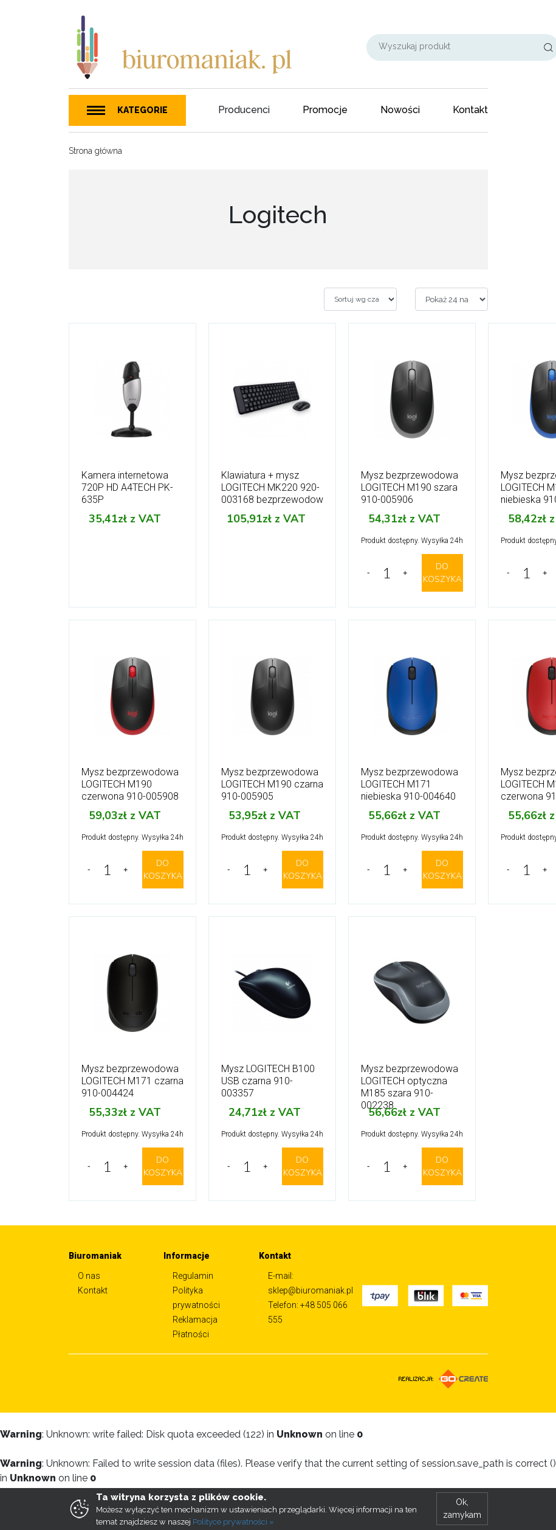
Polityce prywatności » (233, 1521)
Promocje (325, 110)
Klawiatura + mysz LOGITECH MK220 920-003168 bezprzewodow (272, 487)
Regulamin (193, 1276)
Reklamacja (195, 1319)
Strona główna (95, 151)
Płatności (191, 1334)
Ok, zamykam (462, 1508)
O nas (89, 1276)
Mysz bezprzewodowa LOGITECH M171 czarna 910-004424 (132, 1081)
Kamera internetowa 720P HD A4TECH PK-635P (127, 487)
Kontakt (470, 110)
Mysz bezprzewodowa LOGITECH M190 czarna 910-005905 (272, 784)
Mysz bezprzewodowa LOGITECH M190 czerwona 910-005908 (130, 784)
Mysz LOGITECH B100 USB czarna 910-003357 (268, 1081)
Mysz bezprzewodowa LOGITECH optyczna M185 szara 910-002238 (409, 1087)
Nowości (400, 110)
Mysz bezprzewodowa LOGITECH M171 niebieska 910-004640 (409, 784)
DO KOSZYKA (442, 573)
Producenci (244, 110)
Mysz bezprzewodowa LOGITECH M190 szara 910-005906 (409, 487)
